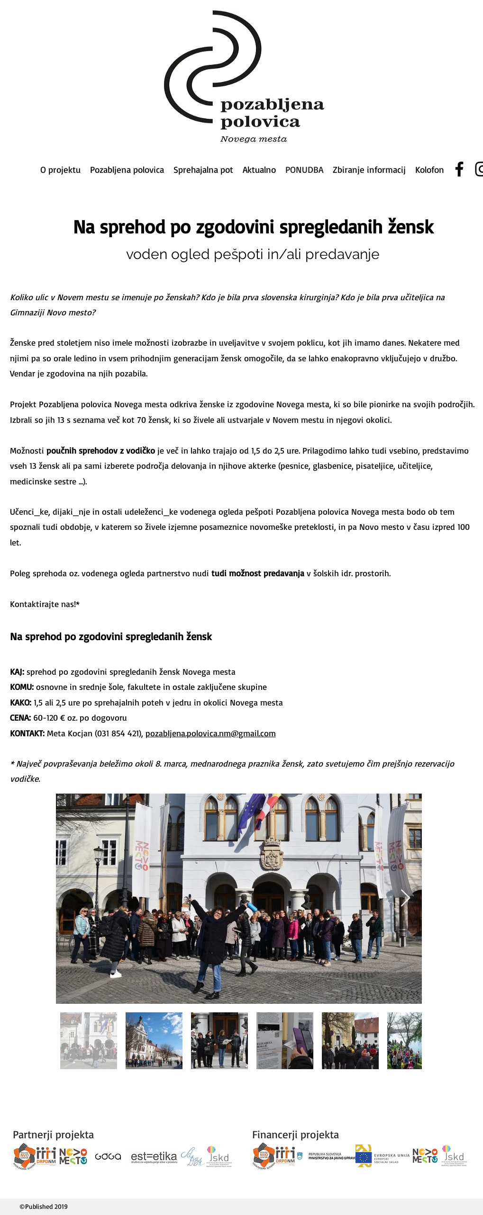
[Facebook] (459, 169)
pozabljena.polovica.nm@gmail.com (211, 733)
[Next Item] (405, 898)
